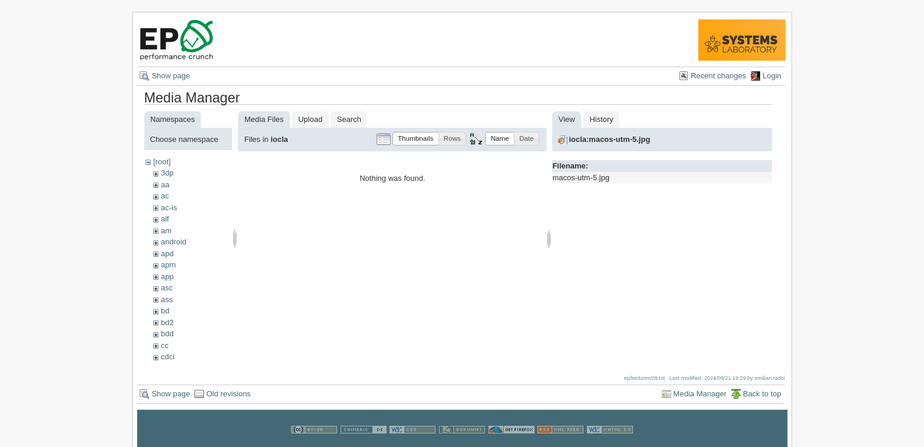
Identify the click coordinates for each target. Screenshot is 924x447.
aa (165, 184)
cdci (167, 356)
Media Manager (700, 393)
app (167, 276)
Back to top (762, 393)
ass (167, 299)
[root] (162, 161)
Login (772, 75)
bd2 (167, 322)
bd (165, 310)
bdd (167, 333)
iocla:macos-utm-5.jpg (609, 139)
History (601, 119)
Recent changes (718, 75)
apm (168, 264)
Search (349, 119)
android (173, 241)
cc (165, 345)
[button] (415, 138)
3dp (167, 172)
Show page (170, 75)
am (166, 230)
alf (165, 218)
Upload (310, 119)
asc (167, 287)
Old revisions (228, 393)
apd (167, 253)
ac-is (169, 207)
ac (165, 195)
